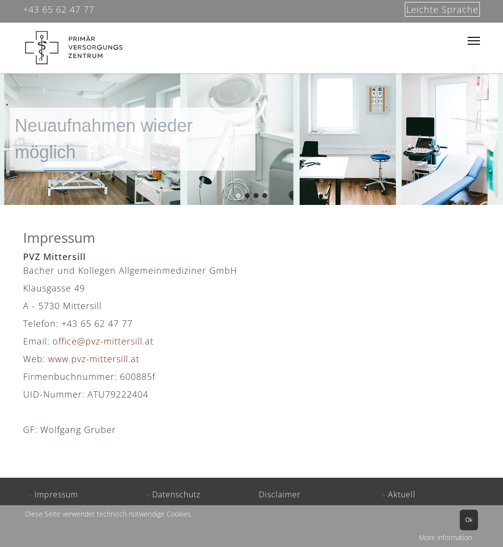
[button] (15, 139)
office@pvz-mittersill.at (105, 341)
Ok (469, 520)
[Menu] (474, 41)
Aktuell (402, 494)
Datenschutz (176, 494)
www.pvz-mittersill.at (94, 359)
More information (445, 537)
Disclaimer (280, 494)
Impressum (56, 494)
